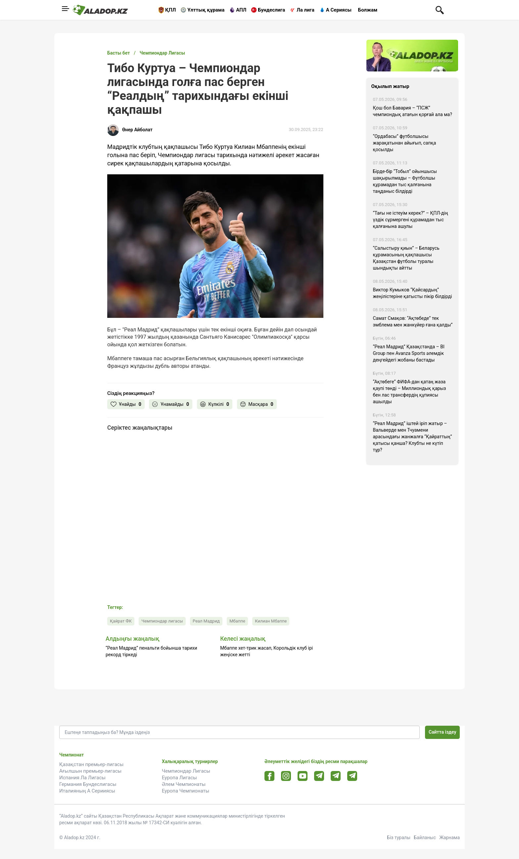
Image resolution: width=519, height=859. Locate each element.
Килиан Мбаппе (271, 621)
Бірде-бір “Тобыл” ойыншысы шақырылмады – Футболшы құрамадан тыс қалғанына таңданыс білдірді (405, 181)
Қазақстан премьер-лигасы (91, 764)
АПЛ (241, 10)
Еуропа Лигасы (179, 778)
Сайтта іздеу (442, 732)
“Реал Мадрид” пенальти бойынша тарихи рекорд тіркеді (151, 651)
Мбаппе (237, 621)
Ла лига (305, 10)
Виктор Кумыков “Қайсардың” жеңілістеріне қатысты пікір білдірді (412, 293)
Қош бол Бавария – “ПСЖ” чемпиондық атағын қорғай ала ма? (412, 111)
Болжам (367, 10)
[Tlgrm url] (335, 776)
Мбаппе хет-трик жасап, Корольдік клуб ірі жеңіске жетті (266, 651)
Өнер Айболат (137, 129)
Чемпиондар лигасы (162, 621)
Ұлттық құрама (205, 10)
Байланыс (425, 837)
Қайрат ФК (121, 621)
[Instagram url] (286, 776)
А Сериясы (339, 10)
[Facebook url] (269, 776)
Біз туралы (398, 837)
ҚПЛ (170, 10)
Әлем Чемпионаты (184, 784)
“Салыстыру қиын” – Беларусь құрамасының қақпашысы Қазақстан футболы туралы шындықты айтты (406, 258)
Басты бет (118, 53)
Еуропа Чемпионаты (185, 791)
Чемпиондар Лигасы (186, 771)
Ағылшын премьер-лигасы (90, 771)
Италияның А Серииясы (87, 791)
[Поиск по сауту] (440, 9)
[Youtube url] (302, 776)
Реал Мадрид (206, 621)
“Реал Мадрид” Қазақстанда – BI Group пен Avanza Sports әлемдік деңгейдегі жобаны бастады (409, 353)
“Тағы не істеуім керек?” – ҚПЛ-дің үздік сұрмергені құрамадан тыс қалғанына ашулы (410, 219)
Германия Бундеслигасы (88, 784)
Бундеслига (271, 10)
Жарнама (449, 837)
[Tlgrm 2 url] (352, 776)
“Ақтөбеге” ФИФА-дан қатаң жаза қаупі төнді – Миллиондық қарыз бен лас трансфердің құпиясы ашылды (409, 391)
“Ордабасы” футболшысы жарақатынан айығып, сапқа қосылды (404, 143)
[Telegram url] (319, 776)
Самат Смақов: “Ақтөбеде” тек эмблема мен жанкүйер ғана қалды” (413, 321)
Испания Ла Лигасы (82, 778)
